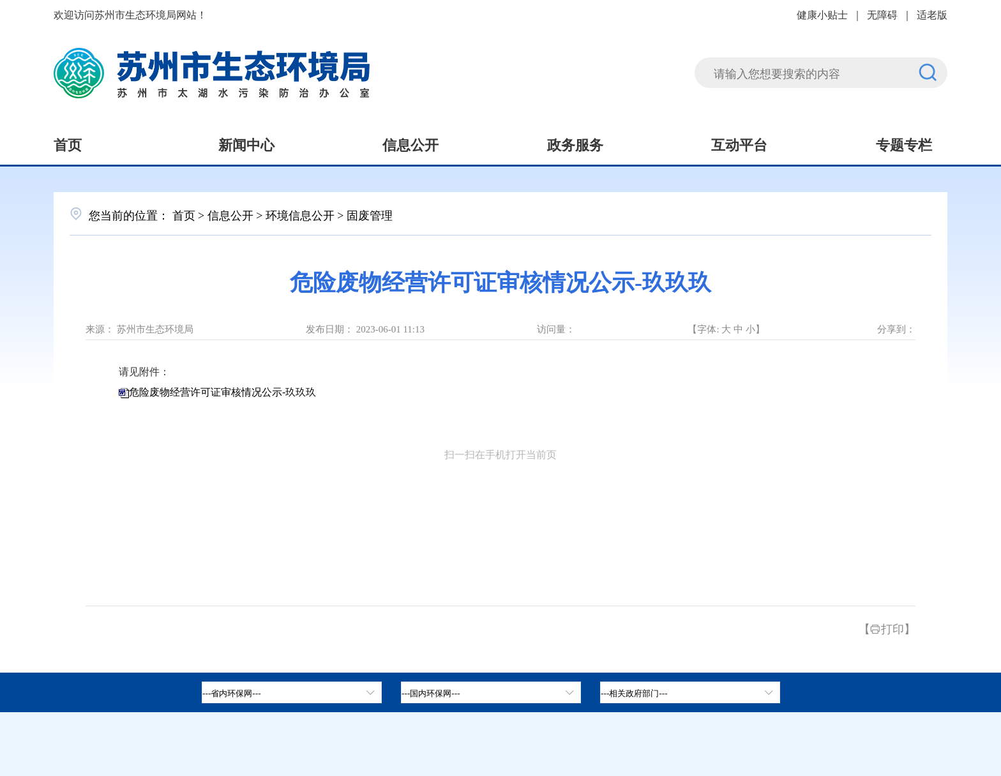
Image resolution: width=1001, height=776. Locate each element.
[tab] (491, 692)
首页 (68, 143)
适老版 (932, 14)
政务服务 (575, 143)
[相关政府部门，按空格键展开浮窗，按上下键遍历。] (690, 692)
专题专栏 (904, 143)
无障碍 (882, 14)
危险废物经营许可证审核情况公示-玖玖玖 (222, 392)
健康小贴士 (822, 14)
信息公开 (410, 143)
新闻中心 (246, 143)
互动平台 (739, 143)
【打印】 (887, 628)
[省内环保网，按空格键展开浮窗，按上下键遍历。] (292, 692)
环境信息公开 (300, 214)
